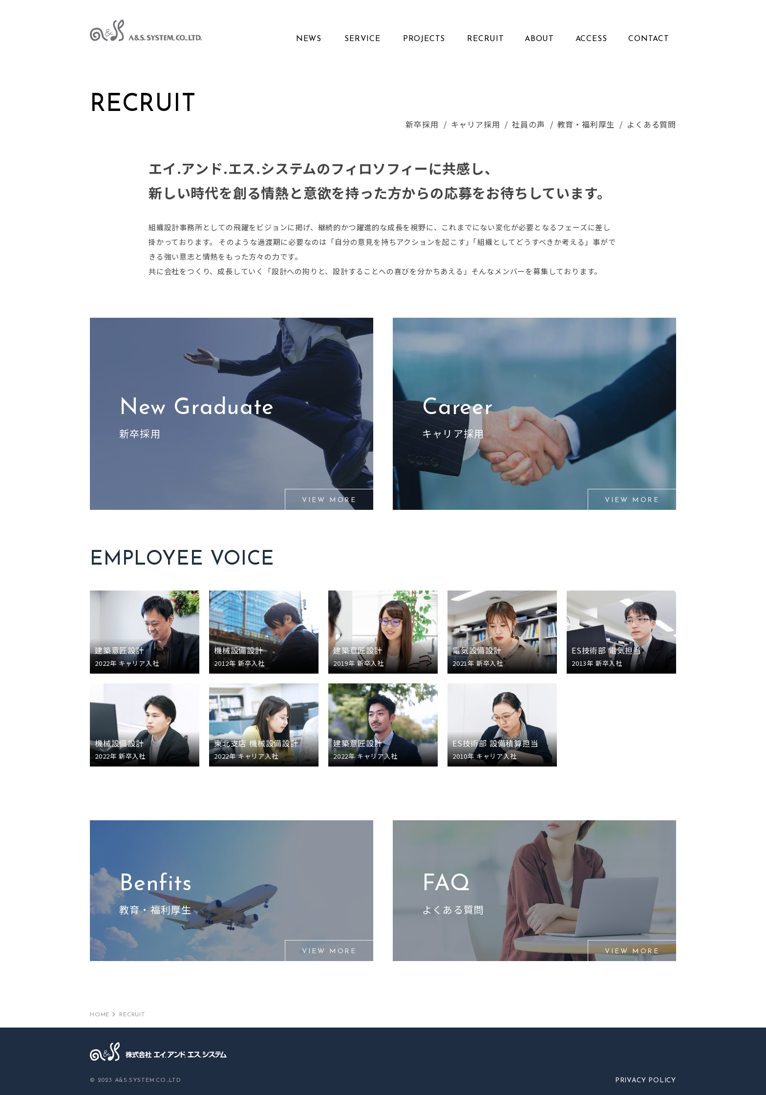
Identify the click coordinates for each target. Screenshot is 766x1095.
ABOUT (539, 39)
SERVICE (362, 39)
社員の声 (528, 124)
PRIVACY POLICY (644, 1080)
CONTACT (648, 39)
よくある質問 (651, 124)
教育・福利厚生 (586, 124)
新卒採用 (421, 124)
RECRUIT (485, 39)
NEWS (308, 39)
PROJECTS (424, 39)
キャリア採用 (475, 124)
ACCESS (591, 39)
